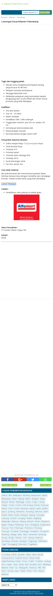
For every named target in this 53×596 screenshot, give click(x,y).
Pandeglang (34, 525)
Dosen (24, 561)
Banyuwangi (6, 499)
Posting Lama (45, 485)
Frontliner (39, 561)
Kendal (4, 515)
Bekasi (28, 499)
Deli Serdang (28, 505)
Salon (25, 534)
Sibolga (11, 538)
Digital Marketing (8, 561)
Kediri (46, 512)
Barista (40, 555)
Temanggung (12, 544)
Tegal (4, 544)
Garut (10, 508)
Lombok (13, 518)
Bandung (26, 495)
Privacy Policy (28, 593)
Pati (11, 528)
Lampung (5, 518)
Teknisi (29, 571)
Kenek (21, 564)
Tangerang (32, 541)
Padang (11, 525)
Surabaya (23, 541)
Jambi (39, 508)
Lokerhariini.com (33, 592)
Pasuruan (5, 528)
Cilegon (4, 505)
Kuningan (24, 515)
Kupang (32, 515)
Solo (25, 538)
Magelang (37, 518)
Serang (4, 538)
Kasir (15, 564)
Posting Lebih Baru (9, 485)
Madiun (29, 518)
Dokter (18, 561)
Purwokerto (44, 531)
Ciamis (28, 502)
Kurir (40, 564)
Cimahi (11, 505)
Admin (14, 555)
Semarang (42, 534)
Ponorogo (5, 531)
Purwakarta (34, 531)
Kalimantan (21, 512)
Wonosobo (23, 544)
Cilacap (41, 502)
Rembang (5, 534)
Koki (26, 564)
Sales (20, 534)
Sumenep (14, 541)
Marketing (46, 564)
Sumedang (6, 541)
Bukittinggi (20, 502)
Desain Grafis (35, 558)
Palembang (19, 525)
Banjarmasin (36, 495)
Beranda (28, 485)
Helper (9, 564)
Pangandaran (45, 525)
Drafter (31, 561)
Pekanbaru (29, 528)
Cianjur (34, 502)
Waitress (5, 574)
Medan (37, 521)
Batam (14, 499)
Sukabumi (39, 538)
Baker (29, 555)
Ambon (4, 495)
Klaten (11, 515)
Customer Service (21, 558)
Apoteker (21, 555)
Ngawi (4, 525)
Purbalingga (24, 531)
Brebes (12, 502)
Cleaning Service (8, 558)
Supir (17, 571)
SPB (39, 568)
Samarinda (33, 534)
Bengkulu (35, 499)
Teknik (22, 571)
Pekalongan (19, 528)
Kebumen (38, 512)
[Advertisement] (26, 52)
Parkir (11, 568)
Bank (34, 555)
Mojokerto (45, 521)
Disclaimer (39, 593)
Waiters (41, 571)
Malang (23, 521)
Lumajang (21, 518)
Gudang (47, 561)
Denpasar (44, 505)
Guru (3, 564)
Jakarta (32, 508)
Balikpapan (17, 495)
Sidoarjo (19, 538)
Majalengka (6, 521)
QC (16, 568)
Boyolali (5, 502)
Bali (10, 495)
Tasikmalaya (42, 541)
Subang (31, 538)
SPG (43, 568)
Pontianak (14, 531)
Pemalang (38, 528)
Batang (21, 499)
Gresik (16, 508)
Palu (26, 525)
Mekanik (5, 568)
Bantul (44, 495)
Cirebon (19, 505)
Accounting (6, 555)
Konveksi (33, 564)
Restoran (33, 568)
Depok (4, 508)
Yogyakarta (33, 544)
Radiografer (23, 568)
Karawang (30, 512)
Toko (35, 571)
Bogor (42, 499)
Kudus (17, 515)
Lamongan (40, 515)
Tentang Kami (15, 593)
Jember (45, 508)
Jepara (4, 512)
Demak (36, 505)
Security (10, 571)
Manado (30, 521)
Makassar (15, 521)
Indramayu (24, 508)
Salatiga (13, 534)
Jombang (11, 512)
